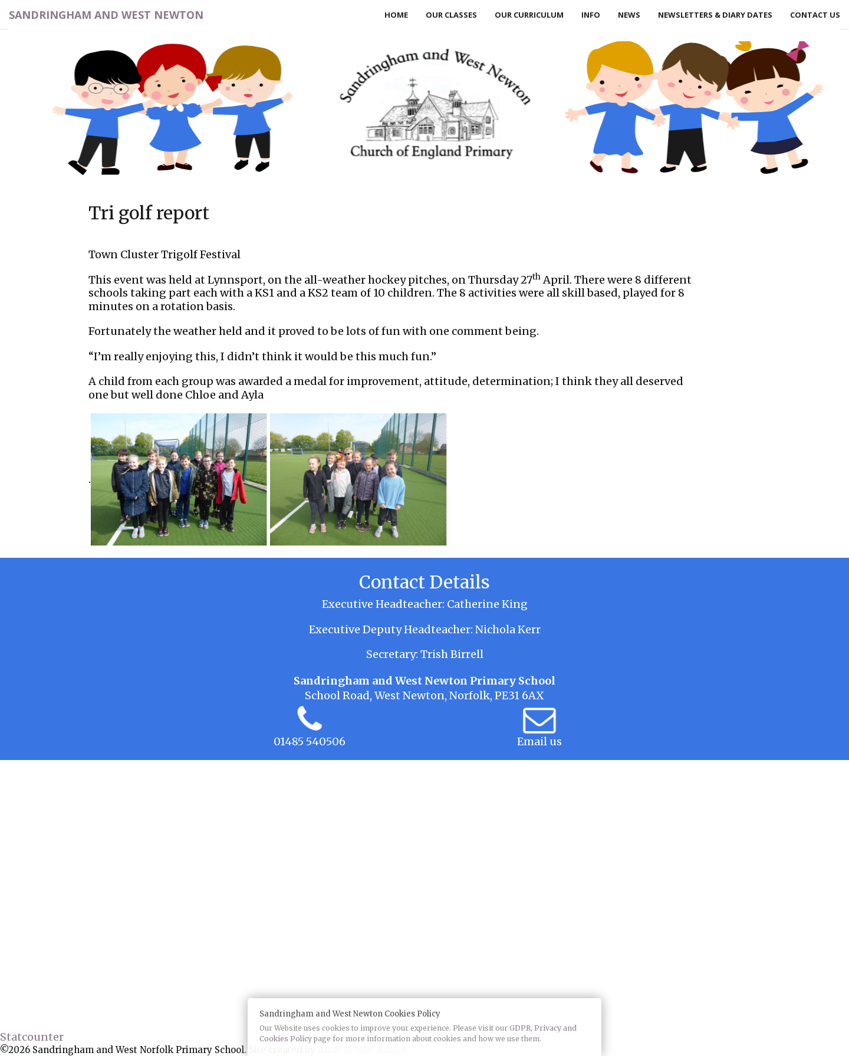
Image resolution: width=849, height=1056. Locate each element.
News (629, 14)
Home (396, 14)
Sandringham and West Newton (106, 15)
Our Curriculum (529, 14)
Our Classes (451, 14)
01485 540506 (309, 741)
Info (590, 14)
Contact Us (815, 14)
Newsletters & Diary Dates (715, 14)
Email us (539, 741)
